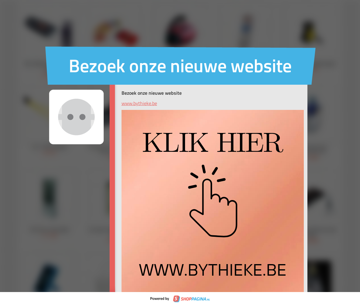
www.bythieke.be (139, 103)
